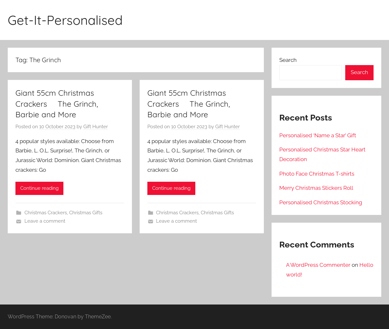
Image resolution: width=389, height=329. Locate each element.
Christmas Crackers (45, 213)
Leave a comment (44, 221)
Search (288, 60)
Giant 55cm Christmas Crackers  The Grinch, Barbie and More (56, 103)
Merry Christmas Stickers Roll (316, 188)
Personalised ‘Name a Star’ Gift (317, 135)
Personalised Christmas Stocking (320, 202)
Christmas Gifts (85, 213)
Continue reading (39, 188)
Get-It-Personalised (65, 20)
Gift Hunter (95, 127)
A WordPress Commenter (318, 265)
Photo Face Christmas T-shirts (316, 173)
